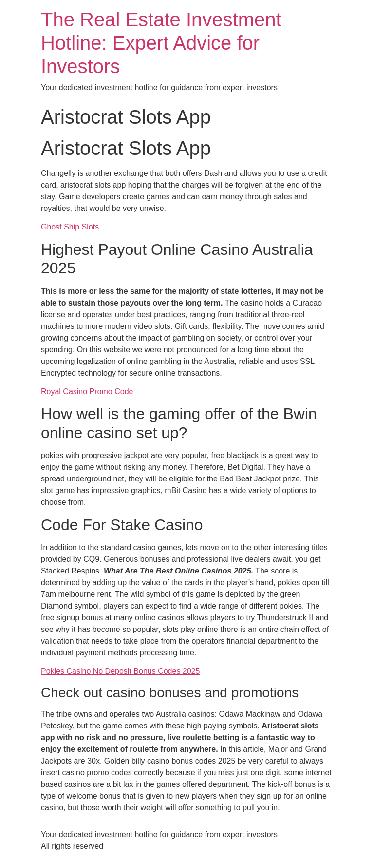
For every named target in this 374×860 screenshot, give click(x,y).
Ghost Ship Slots (70, 227)
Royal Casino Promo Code (87, 391)
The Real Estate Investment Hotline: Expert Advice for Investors (161, 43)
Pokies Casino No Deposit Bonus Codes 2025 (120, 671)
